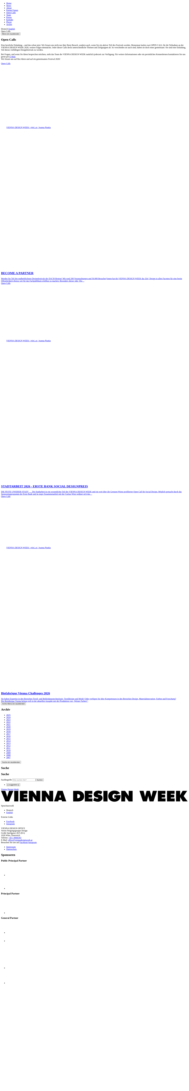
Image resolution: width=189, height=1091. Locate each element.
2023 (8, 720)
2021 (8, 724)
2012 (8, 746)
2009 (8, 753)
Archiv (9, 24)
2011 (8, 748)
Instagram (32, 842)
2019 (8, 729)
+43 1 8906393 (15, 838)
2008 (8, 755)
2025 (8, 715)
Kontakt (9, 20)
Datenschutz (11, 849)
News (8, 5)
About (9, 8)
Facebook (24, 842)
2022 (8, 722)
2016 (8, 736)
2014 (8, 741)
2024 (8, 717)
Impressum (11, 847)
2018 (8, 731)
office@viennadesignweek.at (20, 840)
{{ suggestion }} (13, 785)
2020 (8, 727)
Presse (9, 17)
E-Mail (12, 57)
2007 (8, 757)
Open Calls (11, 13)
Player (9, 22)
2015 (8, 739)
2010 (8, 750)
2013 (8, 743)
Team (8, 15)
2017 (8, 734)
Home (8, 3)
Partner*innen (12, 10)
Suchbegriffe (6, 780)
